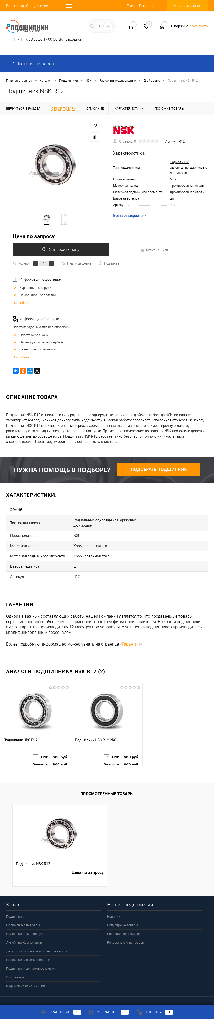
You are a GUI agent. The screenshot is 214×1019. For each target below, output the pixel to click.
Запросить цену (59, 251)
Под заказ (108, 265)
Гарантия (131, 637)
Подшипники (15, 909)
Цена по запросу (34, 238)
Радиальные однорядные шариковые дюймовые (188, 168)
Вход (131, 6)
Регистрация (149, 6)
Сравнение (61, 1012)
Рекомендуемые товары (126, 936)
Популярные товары (122, 918)
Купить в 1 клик (155, 252)
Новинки (113, 909)
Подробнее (21, 305)
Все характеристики (129, 217)
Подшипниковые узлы (23, 918)
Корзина (154, 1012)
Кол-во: (23, 265)
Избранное (108, 1012)
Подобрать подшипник (159, 471)
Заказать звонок (188, 6)
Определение (37, 6)
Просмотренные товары (107, 787)
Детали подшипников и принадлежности (36, 944)
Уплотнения (15, 970)
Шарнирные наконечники (25, 979)
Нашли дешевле (76, 265)
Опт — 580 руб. (49, 752)
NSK (173, 180)
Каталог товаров (30, 63)
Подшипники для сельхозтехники (31, 962)
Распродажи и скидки (123, 927)
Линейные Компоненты (24, 936)
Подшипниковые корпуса (25, 927)
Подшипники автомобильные (28, 953)
